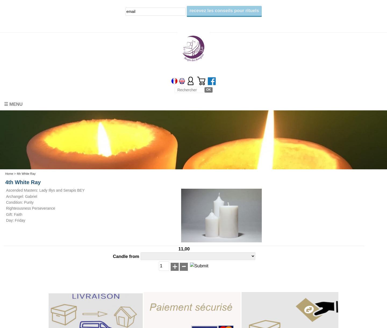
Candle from (127, 256)
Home (9, 173)
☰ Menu (13, 104)
